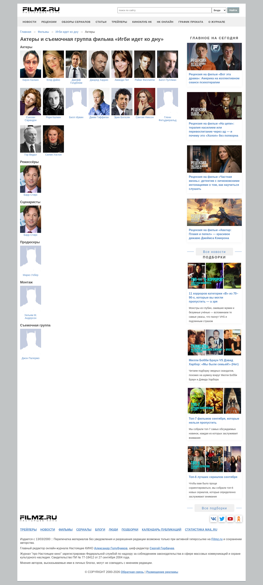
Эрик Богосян (122, 117)
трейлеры (119, 21)
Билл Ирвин (76, 117)
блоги (100, 529)
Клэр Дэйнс (53, 79)
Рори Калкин (53, 117)
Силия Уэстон (53, 154)
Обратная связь (132, 572)
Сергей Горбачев (162, 548)
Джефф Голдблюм (76, 81)
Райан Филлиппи (145, 79)
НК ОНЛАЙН (165, 21)
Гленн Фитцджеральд (167, 119)
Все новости (214, 252)
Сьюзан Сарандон (31, 119)
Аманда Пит (122, 79)
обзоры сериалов (76, 21)
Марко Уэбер (30, 275)
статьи (101, 21)
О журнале (216, 21)
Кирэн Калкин (30, 79)
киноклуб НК (142, 21)
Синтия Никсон (145, 117)
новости (29, 21)
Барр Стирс (31, 194)
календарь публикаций (161, 529)
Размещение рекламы (162, 572)
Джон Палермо (30, 358)
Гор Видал (30, 154)
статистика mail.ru (201, 529)
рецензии (49, 21)
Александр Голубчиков (110, 548)
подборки (130, 529)
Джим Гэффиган (99, 117)
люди (113, 529)
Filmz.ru (216, 539)
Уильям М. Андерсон (30, 316)
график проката (190, 21)
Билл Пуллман (167, 79)
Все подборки (214, 508)
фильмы (66, 529)
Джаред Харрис (99, 79)
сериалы (83, 529)
